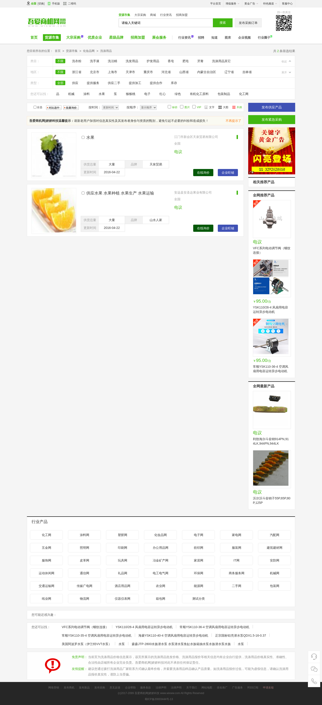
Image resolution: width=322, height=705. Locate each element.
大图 (225, 107)
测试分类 (198, 598)
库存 (174, 83)
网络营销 (53, 687)
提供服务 (93, 83)
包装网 (274, 586)
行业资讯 (166, 15)
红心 (162, 94)
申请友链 (268, 687)
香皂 (171, 61)
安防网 (274, 560)
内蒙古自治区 (206, 72)
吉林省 (247, 72)
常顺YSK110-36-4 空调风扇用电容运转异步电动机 (214, 627)
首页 (34, 37)
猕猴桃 (130, 94)
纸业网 (46, 598)
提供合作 (156, 83)
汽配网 (274, 535)
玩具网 (122, 560)
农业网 (160, 586)
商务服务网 (236, 573)
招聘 (201, 37)
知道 (214, 37)
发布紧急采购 (272, 119)
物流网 (84, 598)
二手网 (236, 586)
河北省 (166, 72)
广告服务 (237, 687)
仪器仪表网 (122, 598)
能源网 (198, 586)
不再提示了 (233, 120)
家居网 (198, 560)
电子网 (198, 535)
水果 (102, 94)
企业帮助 (130, 687)
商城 (153, 15)
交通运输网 (46, 586)
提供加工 (135, 83)
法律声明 (161, 687)
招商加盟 (182, 15)
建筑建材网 (274, 547)
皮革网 (84, 560)
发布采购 (99, 687)
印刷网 (122, 547)
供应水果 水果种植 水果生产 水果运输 (120, 193)
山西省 (184, 72)
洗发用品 (132, 61)
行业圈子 (264, 37)
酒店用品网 (122, 586)
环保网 (198, 573)
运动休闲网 (46, 573)
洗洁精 (112, 61)
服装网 (236, 547)
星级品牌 (116, 37)
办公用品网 (160, 547)
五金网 (46, 547)
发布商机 (69, 687)
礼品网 (122, 573)
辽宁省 (229, 72)
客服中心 (287, 3)
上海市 (112, 72)
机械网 (274, 573)
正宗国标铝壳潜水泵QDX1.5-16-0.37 (240, 635)
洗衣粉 (76, 61)
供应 (75, 83)
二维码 (69, 4)
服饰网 (46, 560)
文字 (211, 107)
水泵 (122, 644)
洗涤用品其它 (221, 61)
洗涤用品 (106, 51)
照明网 (84, 547)
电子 (147, 94)
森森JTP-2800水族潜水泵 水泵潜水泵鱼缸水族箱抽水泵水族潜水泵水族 (181, 644)
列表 (239, 107)
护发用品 (153, 61)
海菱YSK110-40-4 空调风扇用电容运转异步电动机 (173, 635)
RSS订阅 (252, 687)
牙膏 (200, 61)
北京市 (94, 72)
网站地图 (206, 687)
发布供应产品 (272, 107)
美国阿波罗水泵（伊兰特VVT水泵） (87, 644)
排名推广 (222, 687)
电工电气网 (160, 573)
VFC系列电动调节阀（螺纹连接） (85, 627)
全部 (60, 83)
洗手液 (94, 61)
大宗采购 (140, 15)
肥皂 (185, 61)
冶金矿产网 (160, 560)
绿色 (178, 94)
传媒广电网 (84, 586)
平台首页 (215, 3)
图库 (228, 37)
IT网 (236, 560)
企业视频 (244, 37)
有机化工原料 (199, 94)
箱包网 (160, 598)
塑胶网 (122, 535)
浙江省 (76, 72)
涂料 (86, 94)
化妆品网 (89, 51)
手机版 (56, 3)
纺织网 (198, 547)
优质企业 (95, 37)
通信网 (84, 573)
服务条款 (145, 687)
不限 (60, 61)
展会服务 (159, 37)
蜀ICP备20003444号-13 (159, 699)
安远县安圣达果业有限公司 (193, 192)
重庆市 (148, 72)
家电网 (236, 535)
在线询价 (203, 172)
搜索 (223, 22)
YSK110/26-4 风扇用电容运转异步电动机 (144, 627)
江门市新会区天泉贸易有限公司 (196, 137)
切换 (41, 3)
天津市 (130, 72)
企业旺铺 (228, 172)
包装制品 (224, 94)
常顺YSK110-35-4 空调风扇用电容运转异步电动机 (96, 635)
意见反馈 (115, 687)
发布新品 (84, 687)
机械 (71, 94)
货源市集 (124, 15)
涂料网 (84, 535)
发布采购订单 (248, 23)
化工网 (243, 94)
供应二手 (114, 83)
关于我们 (191, 687)
